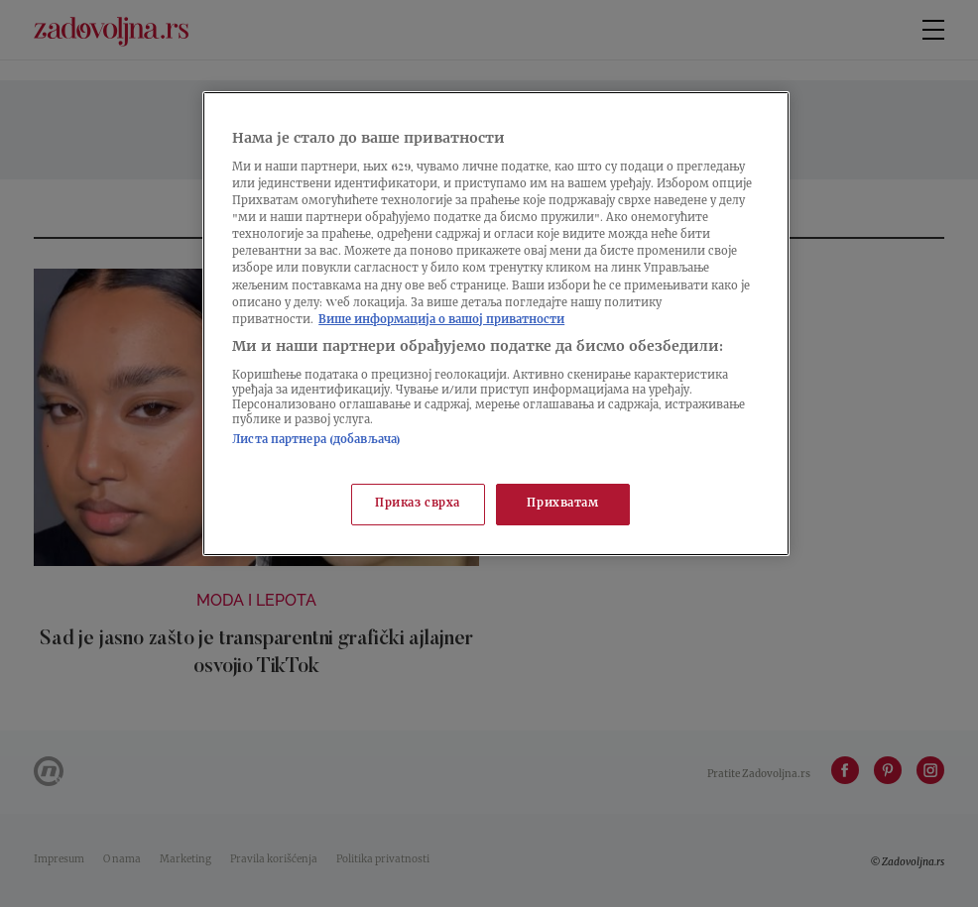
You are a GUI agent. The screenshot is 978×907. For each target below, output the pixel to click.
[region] (496, 323)
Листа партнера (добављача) (316, 440)
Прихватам (562, 504)
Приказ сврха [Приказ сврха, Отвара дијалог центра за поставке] (417, 504)
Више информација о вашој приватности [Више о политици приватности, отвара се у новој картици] (441, 320)
